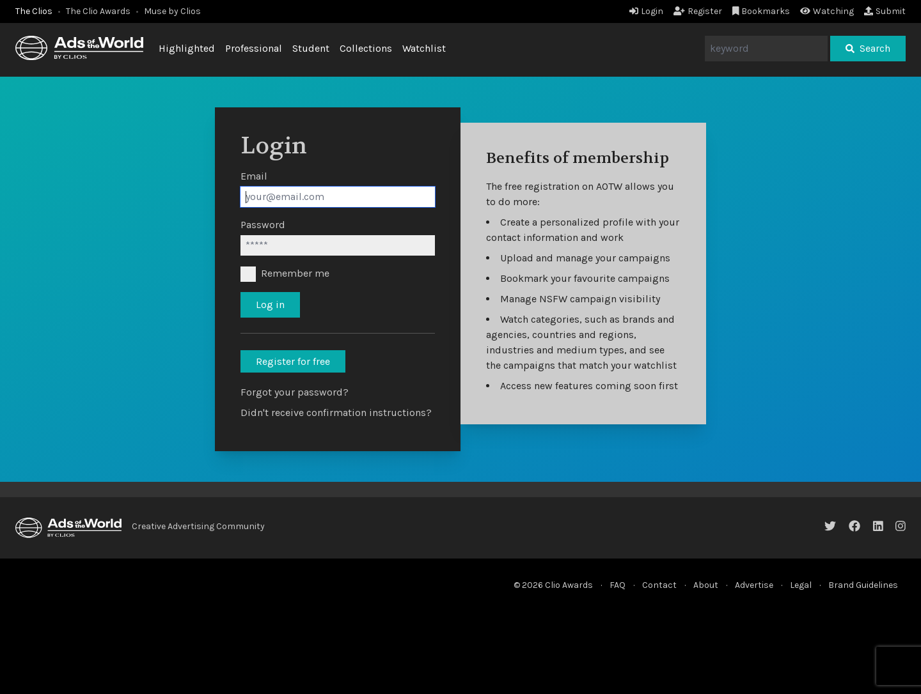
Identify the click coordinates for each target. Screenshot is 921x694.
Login (646, 11)
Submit (885, 11)
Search (868, 48)
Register (697, 11)
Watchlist (424, 48)
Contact (659, 585)
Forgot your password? (294, 392)
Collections (366, 48)
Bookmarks (761, 11)
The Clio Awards (98, 11)
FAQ (618, 585)
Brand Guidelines (863, 585)
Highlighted (187, 48)
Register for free (293, 361)
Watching (827, 11)
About (705, 585)
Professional (253, 48)
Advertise (754, 585)
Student (310, 48)
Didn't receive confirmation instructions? (336, 412)
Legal (801, 585)
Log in (270, 304)
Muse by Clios (172, 11)
